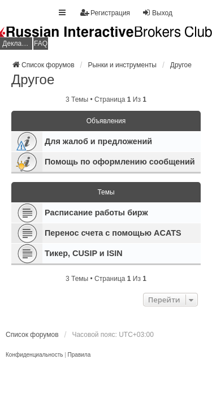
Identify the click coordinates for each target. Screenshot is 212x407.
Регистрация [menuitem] (105, 12)
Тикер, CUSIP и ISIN (84, 253)
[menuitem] (34, 355)
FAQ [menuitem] (40, 43)
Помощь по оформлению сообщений (120, 161)
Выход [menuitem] (157, 12)
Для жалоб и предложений (98, 141)
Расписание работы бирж (96, 212)
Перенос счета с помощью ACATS (113, 232)
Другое (32, 79)
